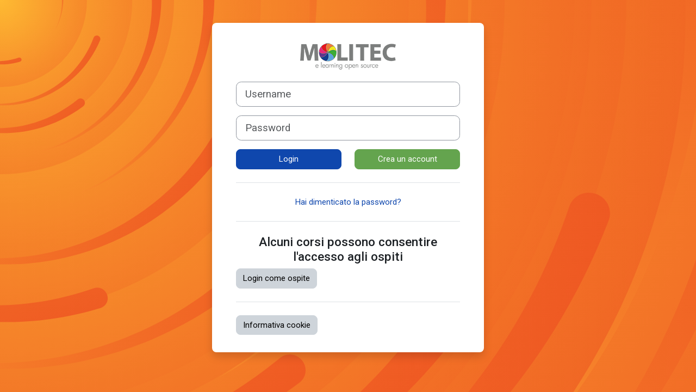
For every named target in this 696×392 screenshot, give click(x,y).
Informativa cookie (276, 325)
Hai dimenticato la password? (348, 202)
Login (289, 159)
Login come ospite (276, 278)
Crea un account (407, 159)
